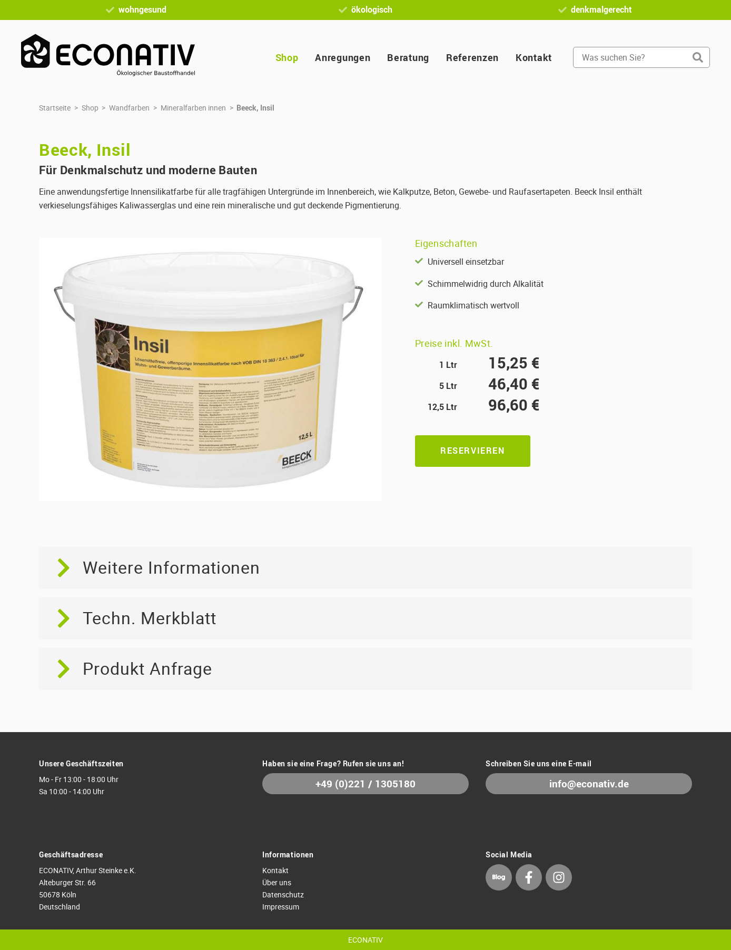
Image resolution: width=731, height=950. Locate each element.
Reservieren (472, 450)
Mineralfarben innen (193, 108)
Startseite (55, 108)
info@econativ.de (589, 784)
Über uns (276, 882)
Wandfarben (129, 108)
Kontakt (534, 57)
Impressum (280, 907)
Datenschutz (283, 894)
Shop (90, 108)
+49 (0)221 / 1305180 (365, 784)
